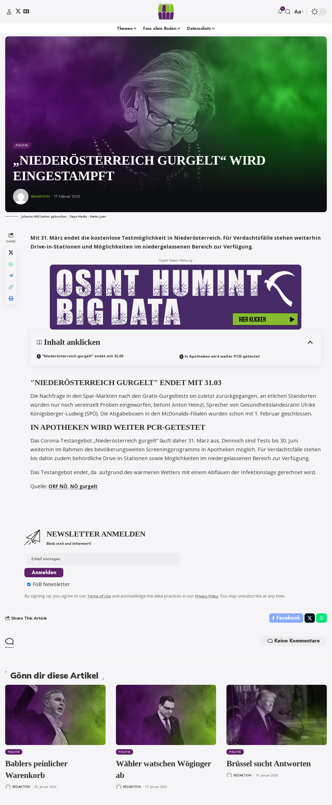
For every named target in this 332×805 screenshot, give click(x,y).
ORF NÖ (59, 487)
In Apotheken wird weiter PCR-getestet (222, 357)
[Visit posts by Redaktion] (21, 198)
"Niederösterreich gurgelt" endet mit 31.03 (83, 357)
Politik (23, 146)
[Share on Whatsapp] (11, 266)
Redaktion (41, 197)
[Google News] (26, 11)
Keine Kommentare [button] (290, 645)
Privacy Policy (212, 598)
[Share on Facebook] (285, 621)
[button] (9, 12)
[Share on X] (11, 254)
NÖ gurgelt (87, 487)
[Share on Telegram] (11, 279)
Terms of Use (101, 598)
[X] (18, 11)
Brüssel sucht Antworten (268, 767)
